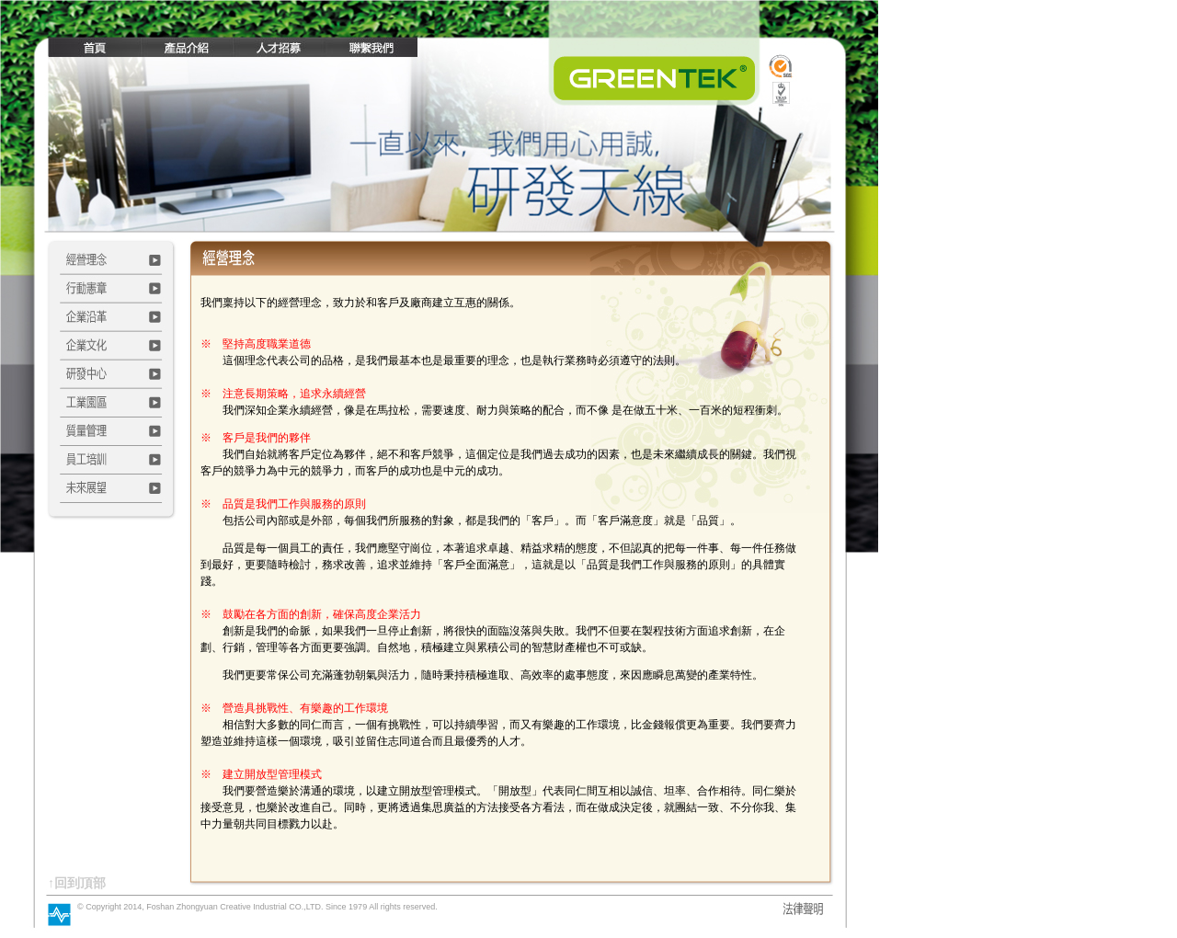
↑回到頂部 (77, 883)
